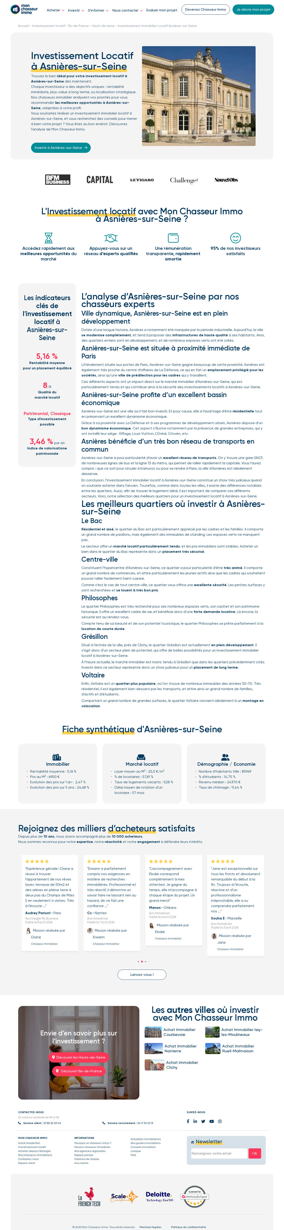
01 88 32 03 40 (52, 1123)
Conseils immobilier (143, 1147)
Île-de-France (78, 26)
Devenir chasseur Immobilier (92, 1147)
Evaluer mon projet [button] (161, 10)
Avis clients (81, 1163)
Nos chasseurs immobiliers (35, 1155)
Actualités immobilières (146, 1139)
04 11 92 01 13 (145, 1123)
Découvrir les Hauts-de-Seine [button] (78, 1057)
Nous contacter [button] (127, 10)
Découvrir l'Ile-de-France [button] (79, 1071)
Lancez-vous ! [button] (142, 974)
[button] (142, 961)
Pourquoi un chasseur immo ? (92, 1143)
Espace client (26, 1163)
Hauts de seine (103, 26)
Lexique (136, 1151)
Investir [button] (76, 10)
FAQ (133, 1155)
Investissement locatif (48, 26)
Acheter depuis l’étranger (34, 1151)
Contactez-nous (28, 1159)
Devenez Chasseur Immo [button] (205, 9)
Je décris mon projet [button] (253, 9)
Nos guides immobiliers (145, 1143)
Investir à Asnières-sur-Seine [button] (62, 148)
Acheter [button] (55, 10)
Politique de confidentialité (188, 1227)
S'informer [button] (98, 10)
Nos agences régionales (89, 1151)
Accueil (23, 26)
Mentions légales (150, 1227)
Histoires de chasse (86, 1159)
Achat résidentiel (29, 1143)
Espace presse (83, 1155)
